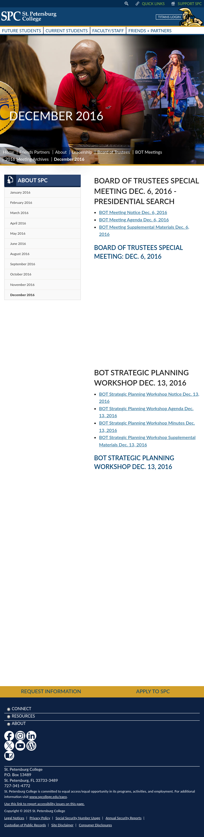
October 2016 (20, 274)
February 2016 (21, 202)
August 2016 (19, 254)
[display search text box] (126, 4)
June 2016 (18, 243)
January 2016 (20, 192)
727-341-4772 (17, 785)
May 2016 (18, 233)
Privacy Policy (40, 818)
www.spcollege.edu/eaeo (48, 797)
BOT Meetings (148, 152)
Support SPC (186, 4)
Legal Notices (14, 818)
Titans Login (169, 17)
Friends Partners (35, 152)
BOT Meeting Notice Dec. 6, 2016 (133, 212)
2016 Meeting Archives (27, 159)
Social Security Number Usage (78, 818)
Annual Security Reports (124, 818)
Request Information (51, 691)
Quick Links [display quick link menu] (150, 4)
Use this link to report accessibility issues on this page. (44, 804)
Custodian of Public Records (25, 825)
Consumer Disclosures (95, 825)
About (61, 152)
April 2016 (18, 223)
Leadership (82, 152)
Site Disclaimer (62, 825)
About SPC (26, 180)
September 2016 (22, 264)
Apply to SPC (153, 691)
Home (8, 152)
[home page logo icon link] (30, 16)
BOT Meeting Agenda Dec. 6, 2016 (134, 219)
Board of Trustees (113, 152)
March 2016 (19, 213)
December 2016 (22, 295)
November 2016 (22, 284)
